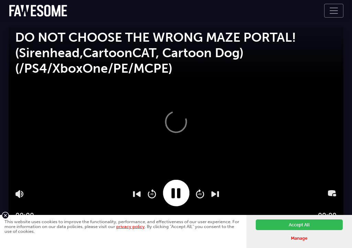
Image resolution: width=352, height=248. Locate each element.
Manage (299, 238)
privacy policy (130, 226)
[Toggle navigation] (333, 11)
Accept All (299, 224)
